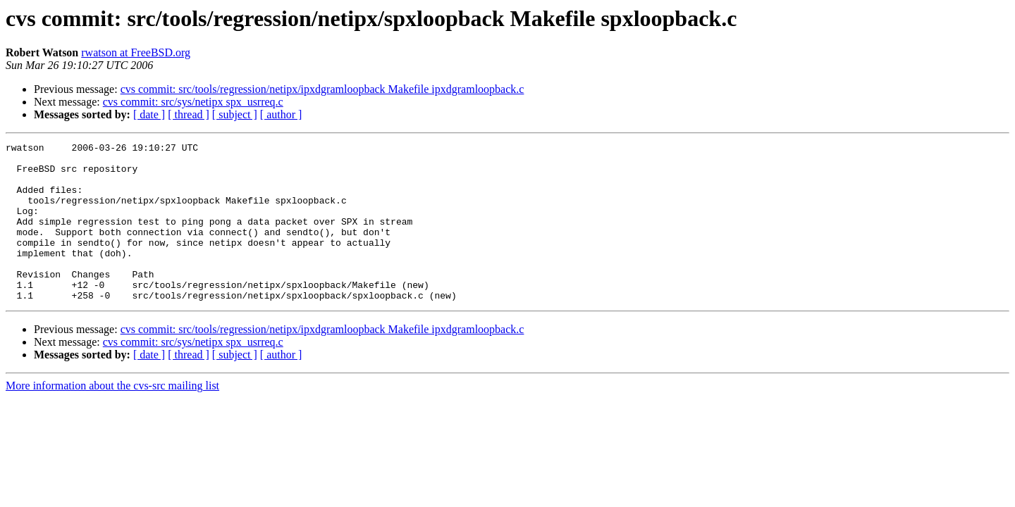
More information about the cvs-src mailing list (112, 417)
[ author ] (281, 114)
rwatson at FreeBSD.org (135, 52)
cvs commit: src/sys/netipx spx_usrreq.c (193, 102)
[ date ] (149, 114)
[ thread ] (188, 114)
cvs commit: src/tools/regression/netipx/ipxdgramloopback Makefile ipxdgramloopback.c (322, 89)
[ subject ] (234, 114)
